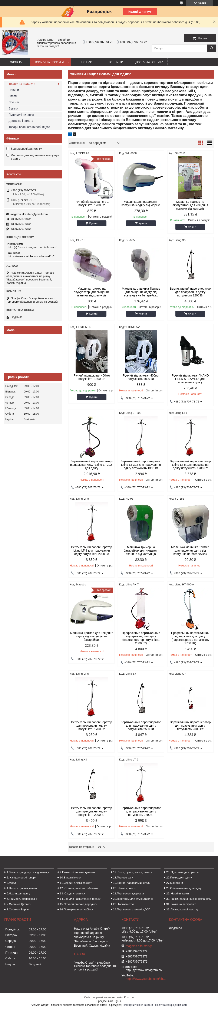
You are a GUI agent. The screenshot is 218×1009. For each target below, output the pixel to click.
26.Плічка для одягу (179, 877)
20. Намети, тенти (124, 888)
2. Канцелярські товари (21, 877)
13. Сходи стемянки (72, 893)
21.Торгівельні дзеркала (128, 893)
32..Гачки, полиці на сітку (182, 909)
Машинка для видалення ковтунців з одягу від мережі (141, 203)
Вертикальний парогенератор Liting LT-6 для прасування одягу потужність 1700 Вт (190, 465)
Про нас (86, 62)
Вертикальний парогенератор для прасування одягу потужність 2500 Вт (140, 725)
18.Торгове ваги (123, 877)
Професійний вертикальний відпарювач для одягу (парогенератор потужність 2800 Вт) (141, 638)
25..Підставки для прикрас (183, 872)
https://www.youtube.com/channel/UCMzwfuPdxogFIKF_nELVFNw (34, 256)
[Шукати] (211, 48)
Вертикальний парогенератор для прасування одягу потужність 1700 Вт (91, 725)
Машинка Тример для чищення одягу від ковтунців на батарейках (91, 636)
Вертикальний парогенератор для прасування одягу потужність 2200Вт (140, 811)
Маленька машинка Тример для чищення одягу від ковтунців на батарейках (141, 292)
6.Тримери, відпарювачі (22, 898)
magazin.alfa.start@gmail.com (29, 214)
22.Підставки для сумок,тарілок (133, 898)
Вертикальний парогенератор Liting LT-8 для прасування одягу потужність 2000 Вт (91, 550)
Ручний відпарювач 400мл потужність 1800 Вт (91, 377)
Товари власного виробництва (29, 127)
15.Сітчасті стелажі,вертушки (78, 904)
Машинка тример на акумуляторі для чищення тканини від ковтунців (91, 292)
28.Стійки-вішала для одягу (183, 888)
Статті (13, 96)
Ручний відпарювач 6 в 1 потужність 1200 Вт (92, 203)
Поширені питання (21, 114)
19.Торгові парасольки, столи (132, 882)
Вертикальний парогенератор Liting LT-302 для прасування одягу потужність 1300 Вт (140, 465)
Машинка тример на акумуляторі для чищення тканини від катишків (190, 205)
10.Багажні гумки (70, 877)
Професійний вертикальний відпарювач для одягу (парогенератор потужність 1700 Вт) (190, 638)
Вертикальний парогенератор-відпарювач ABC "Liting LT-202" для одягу (91, 465)
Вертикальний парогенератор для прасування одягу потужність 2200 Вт (190, 292)
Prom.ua (129, 997)
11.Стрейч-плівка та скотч (76, 882)
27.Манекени (174, 882)
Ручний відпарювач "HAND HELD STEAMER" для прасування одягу (190, 379)
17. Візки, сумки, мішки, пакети (132, 872)
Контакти (116, 62)
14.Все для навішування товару (80, 898)
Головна (15, 62)
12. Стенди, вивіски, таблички (79, 888)
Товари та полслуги (22, 83)
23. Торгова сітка (124, 904)
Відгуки (14, 108)
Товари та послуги (49, 62)
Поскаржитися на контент (138, 1004)
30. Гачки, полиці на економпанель (188, 898)
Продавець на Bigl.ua (109, 1001)
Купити (93, 223)
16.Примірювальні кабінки (76, 909)
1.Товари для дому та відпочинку (28, 872)
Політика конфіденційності (171, 1004)
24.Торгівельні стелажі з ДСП (131, 909)
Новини (14, 90)
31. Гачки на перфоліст (181, 904)
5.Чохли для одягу (18, 893)
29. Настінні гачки (177, 893)
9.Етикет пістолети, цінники (77, 872)
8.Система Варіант (19, 909)
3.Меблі (11, 882)
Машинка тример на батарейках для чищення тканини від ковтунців (141, 550)
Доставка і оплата (149, 62)
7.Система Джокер (18, 904)
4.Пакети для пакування (22, 888)
